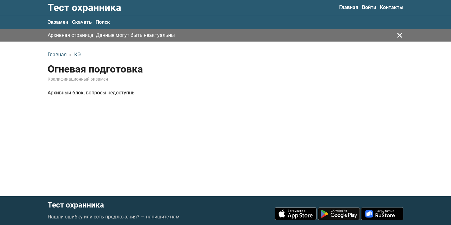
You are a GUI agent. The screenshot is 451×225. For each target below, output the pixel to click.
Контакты (391, 7)
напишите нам (162, 217)
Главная (348, 7)
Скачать (82, 22)
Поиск (103, 22)
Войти (369, 7)
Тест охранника (84, 7)
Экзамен (58, 22)
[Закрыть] (399, 35)
